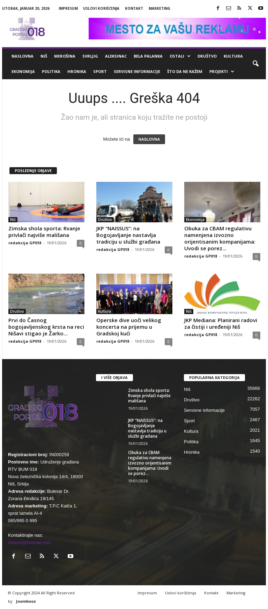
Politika (51, 71)
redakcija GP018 (24, 242)
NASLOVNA (149, 139)
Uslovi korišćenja (101, 8)
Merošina (64, 56)
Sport (100, 71)
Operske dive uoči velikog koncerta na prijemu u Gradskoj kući (128, 327)
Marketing (159, 8)
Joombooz (26, 601)
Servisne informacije (137, 71)
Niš (43, 56)
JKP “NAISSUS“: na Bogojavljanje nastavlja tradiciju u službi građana (128, 235)
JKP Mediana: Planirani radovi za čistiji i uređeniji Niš (220, 323)
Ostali (180, 56)
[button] (255, 64)
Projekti (221, 71)
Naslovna (23, 56)
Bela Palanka (148, 56)
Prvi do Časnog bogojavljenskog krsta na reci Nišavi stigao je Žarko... (46, 327)
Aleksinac (116, 56)
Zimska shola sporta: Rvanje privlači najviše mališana (44, 231)
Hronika (76, 71)
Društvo (207, 56)
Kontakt (134, 8)
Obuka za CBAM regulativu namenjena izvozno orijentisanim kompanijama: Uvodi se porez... (219, 238)
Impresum (68, 8)
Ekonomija (23, 71)
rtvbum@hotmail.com (29, 542)
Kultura (233, 56)
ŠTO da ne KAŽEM (184, 71)
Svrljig (90, 56)
